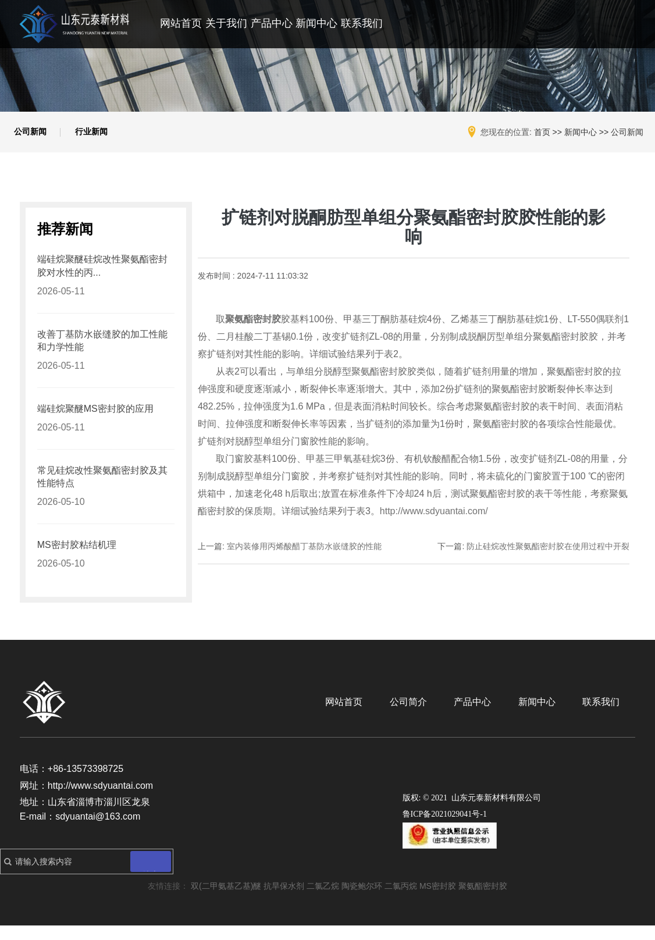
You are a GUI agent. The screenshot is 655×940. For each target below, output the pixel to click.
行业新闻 (101, 135)
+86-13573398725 (85, 783)
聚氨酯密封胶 (482, 900)
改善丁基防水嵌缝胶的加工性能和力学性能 (102, 349)
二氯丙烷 (401, 900)
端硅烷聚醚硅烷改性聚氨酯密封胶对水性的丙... (102, 272)
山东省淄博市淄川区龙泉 (99, 816)
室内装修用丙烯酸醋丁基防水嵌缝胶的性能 (304, 552)
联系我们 (362, 23)
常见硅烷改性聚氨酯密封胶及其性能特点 (102, 489)
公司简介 (435, 716)
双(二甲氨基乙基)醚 (226, 900)
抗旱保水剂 (284, 900)
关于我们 (226, 23)
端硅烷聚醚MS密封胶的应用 (95, 419)
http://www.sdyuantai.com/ (434, 517)
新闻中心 (316, 23)
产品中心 (272, 23)
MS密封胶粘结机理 (76, 559)
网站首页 (181, 23)
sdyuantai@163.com (97, 831)
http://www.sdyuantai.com (100, 799)
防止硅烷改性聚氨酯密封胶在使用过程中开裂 (548, 552)
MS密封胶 (437, 900)
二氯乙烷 (323, 900)
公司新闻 (33, 135)
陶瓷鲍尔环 (361, 900)
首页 (542, 132)
